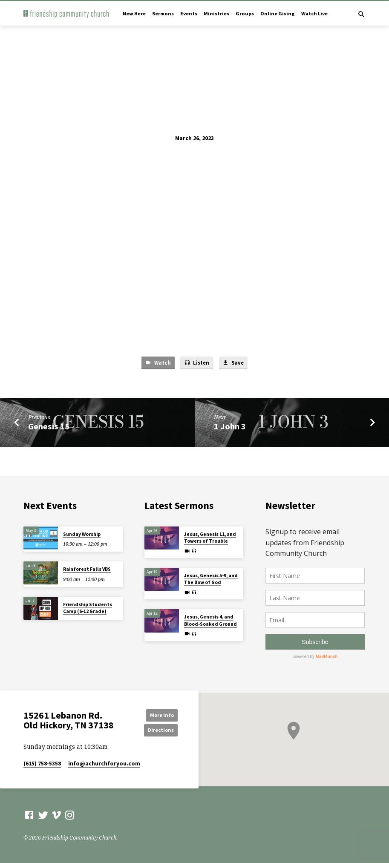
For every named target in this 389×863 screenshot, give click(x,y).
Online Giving (277, 13)
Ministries (216, 13)
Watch (157, 363)
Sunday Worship (82, 534)
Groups (245, 13)
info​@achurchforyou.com (104, 764)
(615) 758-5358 (42, 764)
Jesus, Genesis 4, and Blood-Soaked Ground (210, 620)
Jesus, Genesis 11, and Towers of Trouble (210, 537)
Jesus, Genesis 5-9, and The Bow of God (211, 578)
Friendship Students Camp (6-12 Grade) (87, 607)
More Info (158, 714)
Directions (158, 730)
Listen (196, 363)
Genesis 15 (48, 426)
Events (188, 13)
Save (234, 363)
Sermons (163, 13)
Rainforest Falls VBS (87, 569)
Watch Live (314, 13)
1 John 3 (230, 426)
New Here (134, 13)
